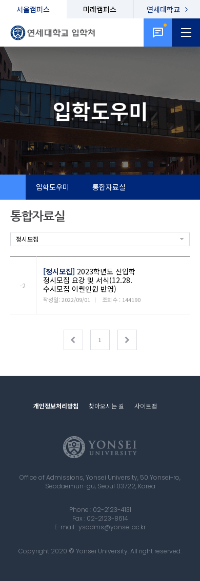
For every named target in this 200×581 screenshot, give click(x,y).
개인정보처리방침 (55, 405)
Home (13, 187)
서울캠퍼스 (33, 9)
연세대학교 (163, 9)
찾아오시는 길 (106, 405)
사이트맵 (145, 405)
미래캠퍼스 (99, 9)
